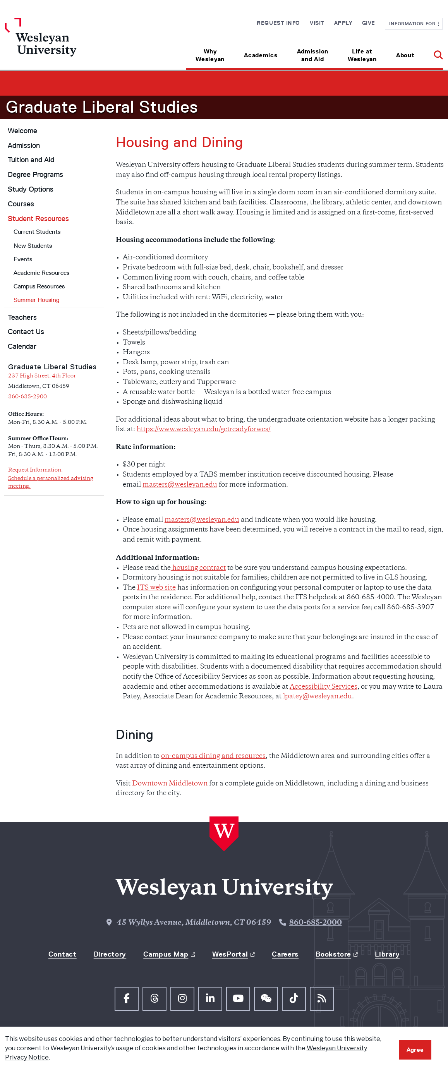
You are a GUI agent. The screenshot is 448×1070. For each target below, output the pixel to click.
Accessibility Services (323, 687)
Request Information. (35, 470)
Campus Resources (39, 286)
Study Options (30, 189)
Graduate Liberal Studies (102, 107)
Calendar (22, 346)
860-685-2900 (27, 397)
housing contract (198, 568)
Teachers (22, 317)
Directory (110, 954)
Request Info (278, 22)
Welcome (22, 131)
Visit (317, 22)
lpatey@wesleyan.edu (317, 697)
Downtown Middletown (170, 784)
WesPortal (230, 954)
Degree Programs (35, 174)
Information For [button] (414, 23)
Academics (260, 55)
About (405, 55)
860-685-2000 (315, 923)
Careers (285, 954)
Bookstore (333, 954)
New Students (33, 245)
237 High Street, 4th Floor (42, 376)
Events (23, 259)
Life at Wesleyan (362, 55)
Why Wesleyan (210, 55)
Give (368, 22)
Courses (21, 204)
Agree (415, 1049)
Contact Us (26, 332)
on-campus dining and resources (213, 756)
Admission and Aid (312, 55)
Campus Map (165, 954)
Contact (62, 954)
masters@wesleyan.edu (179, 485)
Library (387, 954)
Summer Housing (37, 300)
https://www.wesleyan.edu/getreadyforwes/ (204, 430)
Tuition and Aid (31, 160)
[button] (433, 52)
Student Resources (38, 218)
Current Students (37, 231)
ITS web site (156, 588)
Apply (343, 22)
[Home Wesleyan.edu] (60, 44)
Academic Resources (41, 272)
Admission (24, 145)
